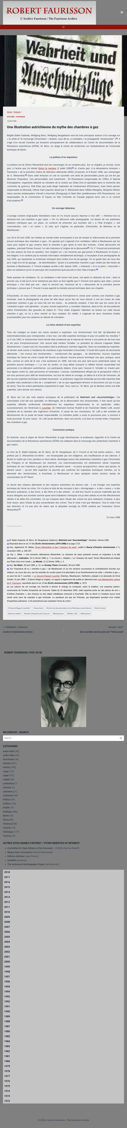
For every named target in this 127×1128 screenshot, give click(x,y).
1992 (7, 1001)
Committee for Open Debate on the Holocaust (30, 848)
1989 (7, 1016)
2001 (7, 956)
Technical (8, 823)
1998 (7, 971)
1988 (7, 1021)
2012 (7, 902)
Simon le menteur (47, 168)
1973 (7, 1096)
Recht (6, 815)
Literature (7, 791)
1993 (7, 996)
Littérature (8, 795)
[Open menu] (121, 12)
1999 (7, 966)
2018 (7, 872)
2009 (7, 916)
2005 (7, 936)
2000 (7, 961)
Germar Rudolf (14, 614)
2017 (7, 877)
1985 (7, 1036)
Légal (5, 775)
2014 (7, 892)
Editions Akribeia (15, 856)
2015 (7, 887)
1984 (7, 1041)
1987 (7, 1026)
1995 (7, 986)
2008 (7, 921)
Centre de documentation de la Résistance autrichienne (68, 608)
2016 (7, 882)
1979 (7, 1066)
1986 (7, 1031)
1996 (7, 981)
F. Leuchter (45, 408)
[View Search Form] (63, 27)
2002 (7, 951)
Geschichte (8, 759)
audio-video (9, 755)
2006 (7, 931)
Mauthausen (58, 614)
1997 (7, 976)
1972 (7, 1101)
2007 (7, 926)
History (6, 767)
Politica (6, 799)
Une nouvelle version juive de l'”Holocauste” (95, 629)
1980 (7, 1061)
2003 (7, 946)
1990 (7, 1011)
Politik (6, 807)
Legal (5, 771)
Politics (6, 803)
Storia (6, 819)
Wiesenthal (85, 614)
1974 (7, 1091)
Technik (7, 827)
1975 (7, 1086)
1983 (7, 1046)
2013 (7, 897)
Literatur (7, 787)
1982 (7, 1051)
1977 (7, 1076)
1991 (7, 1006)
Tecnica (7, 835)
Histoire (11, 117)
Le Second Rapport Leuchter (47, 576)
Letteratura (8, 783)
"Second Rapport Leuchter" (19, 608)
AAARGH (11, 860)
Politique (7, 811)
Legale (6, 779)
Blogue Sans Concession (19, 852)
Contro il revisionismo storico (32, 629)
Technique (20, 117)
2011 (7, 907)
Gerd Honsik (100, 608)
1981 (7, 1056)
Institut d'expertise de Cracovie (36, 614)
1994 (7, 991)
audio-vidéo (9, 751)
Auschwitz (38, 608)
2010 (7, 911)
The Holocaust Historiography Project (26, 864)
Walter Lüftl (72, 614)
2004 (7, 941)
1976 (7, 1081)
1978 (7, 1071)
